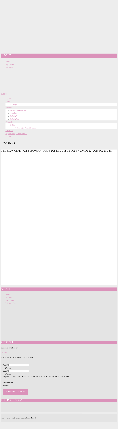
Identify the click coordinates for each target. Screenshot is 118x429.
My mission (9, 300)
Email (5, 365)
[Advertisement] (59, 172)
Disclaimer (9, 297)
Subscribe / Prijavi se (15, 392)
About (7, 294)
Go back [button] (4, 352)
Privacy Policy (10, 303)
